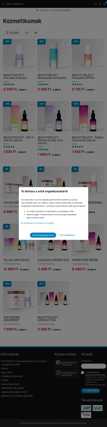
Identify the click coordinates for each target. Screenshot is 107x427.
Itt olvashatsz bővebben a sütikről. (37, 223)
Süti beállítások (67, 235)
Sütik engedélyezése (43, 235)
